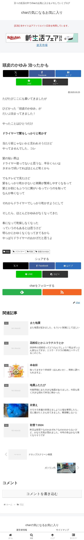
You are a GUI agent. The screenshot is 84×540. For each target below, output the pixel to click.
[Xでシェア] (16, 73)
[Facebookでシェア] (42, 73)
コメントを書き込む (42, 494)
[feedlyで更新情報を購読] (22, 292)
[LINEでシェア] (29, 82)
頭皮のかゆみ (42, 251)
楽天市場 (42, 45)
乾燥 (30, 251)
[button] (55, 82)
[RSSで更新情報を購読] (62, 292)
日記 (6, 251)
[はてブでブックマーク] (68, 73)
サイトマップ (62, 530)
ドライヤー (18, 251)
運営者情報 (21, 530)
